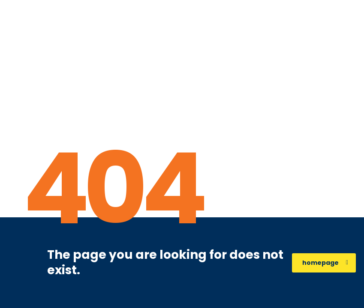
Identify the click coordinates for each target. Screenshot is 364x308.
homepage (325, 262)
